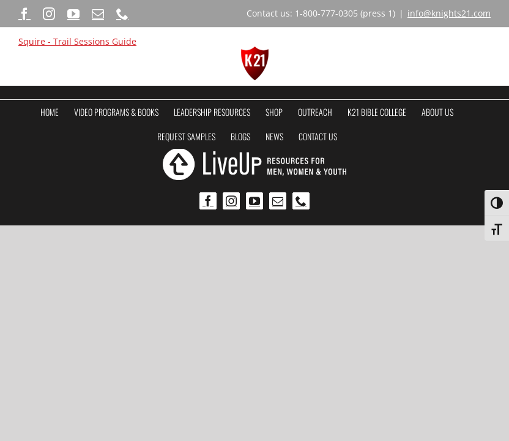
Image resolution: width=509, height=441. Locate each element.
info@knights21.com (449, 13)
